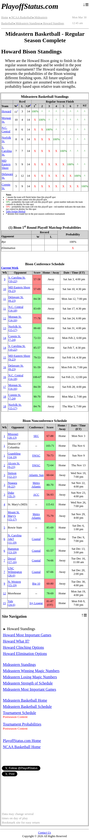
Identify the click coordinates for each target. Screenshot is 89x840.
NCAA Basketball (20, 17)
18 (4, 396)
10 (4, 289)
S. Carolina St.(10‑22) (16, 279)
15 (4, 357)
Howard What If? (16, 641)
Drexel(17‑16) (12, 560)
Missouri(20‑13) (13, 435)
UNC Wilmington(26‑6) (15, 572)
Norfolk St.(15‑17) (15, 328)
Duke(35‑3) (11, 494)
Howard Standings (52, 23)
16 (4, 367)
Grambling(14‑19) (14, 455)
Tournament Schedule (19, 713)
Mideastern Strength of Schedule (28, 683)
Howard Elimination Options (25, 654)
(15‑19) (14, 583)
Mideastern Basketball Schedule (27, 707)
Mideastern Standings (27, 23)
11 (4, 299)
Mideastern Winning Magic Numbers (31, 671)
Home (4, 17)
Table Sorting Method (15, 211)
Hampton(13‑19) (13, 550)
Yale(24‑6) (11, 603)
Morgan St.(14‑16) (15, 318)
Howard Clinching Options (23, 647)
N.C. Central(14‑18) (15, 308)
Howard (6, 111)
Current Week (9, 268)
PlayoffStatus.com (29, 6)
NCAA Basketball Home (22, 747)
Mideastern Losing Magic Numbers (30, 677)
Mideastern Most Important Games (29, 689)
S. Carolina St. (7, 151)
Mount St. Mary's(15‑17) (14, 516)
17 (4, 387)
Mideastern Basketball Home (25, 700)
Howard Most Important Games (27, 635)
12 (4, 318)
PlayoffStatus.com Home (22, 741)
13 (4, 328)
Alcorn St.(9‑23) (14, 465)
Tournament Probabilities (22, 724)
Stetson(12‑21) (12, 475)
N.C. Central (6, 129)
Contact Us (44, 832)
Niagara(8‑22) (12, 484)
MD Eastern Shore (6, 164)
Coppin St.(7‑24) (14, 338)
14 (4, 338)
